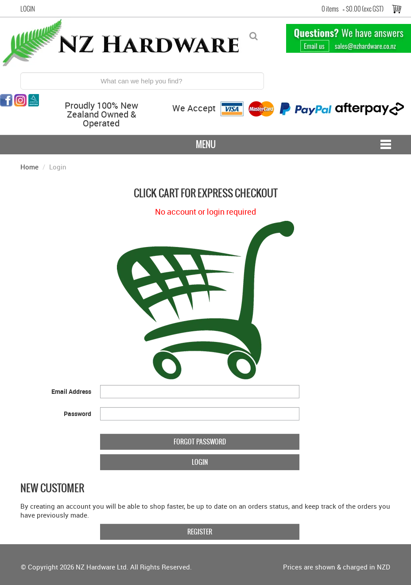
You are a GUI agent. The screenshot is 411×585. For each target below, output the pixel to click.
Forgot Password (200, 441)
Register (199, 531)
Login (27, 8)
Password (77, 413)
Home (29, 166)
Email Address (71, 391)
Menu (206, 144)
